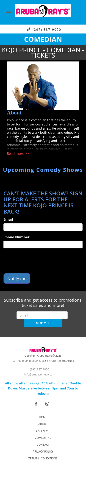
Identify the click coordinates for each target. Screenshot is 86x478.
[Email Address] (42, 315)
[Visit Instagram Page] (47, 403)
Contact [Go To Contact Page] (43, 445)
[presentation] (38, 261)
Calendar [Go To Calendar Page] (43, 431)
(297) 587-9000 (47, 29)
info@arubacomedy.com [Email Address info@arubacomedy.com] (39, 374)
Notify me (16, 278)
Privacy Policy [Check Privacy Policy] (43, 451)
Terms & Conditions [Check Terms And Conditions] (43, 458)
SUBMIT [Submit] (43, 323)
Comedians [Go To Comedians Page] (43, 438)
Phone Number (16, 237)
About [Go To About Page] (43, 424)
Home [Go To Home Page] (43, 417)
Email (8, 219)
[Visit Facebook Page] (36, 403)
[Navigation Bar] (8, 11)
